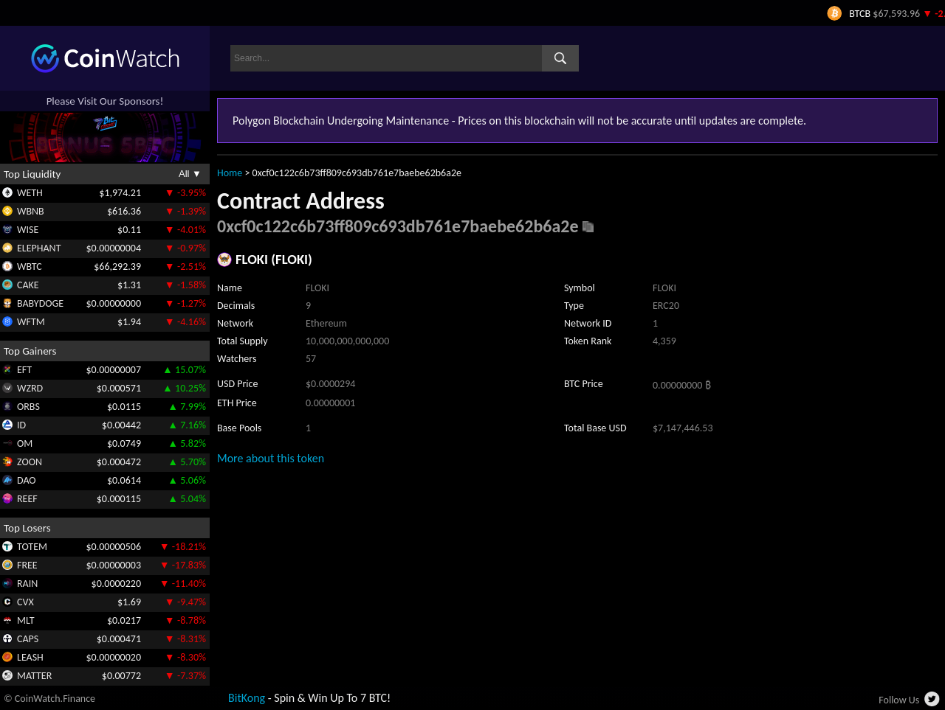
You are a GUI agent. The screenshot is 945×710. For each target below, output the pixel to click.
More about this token (270, 458)
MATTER (34, 675)
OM (24, 443)
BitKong (246, 698)
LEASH (30, 657)
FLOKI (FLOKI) (274, 259)
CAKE (28, 285)
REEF (27, 499)
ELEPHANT (39, 248)
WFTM (31, 322)
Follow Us (899, 700)
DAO (26, 480)
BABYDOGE (40, 303)
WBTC (29, 266)
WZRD (30, 388)
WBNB (30, 211)
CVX (25, 602)
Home (229, 173)
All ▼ (190, 173)
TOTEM (32, 546)
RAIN (27, 583)
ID (21, 425)
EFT (24, 369)
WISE (27, 229)
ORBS (28, 406)
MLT (26, 620)
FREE (27, 565)
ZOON (29, 462)
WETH (30, 193)
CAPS (27, 639)
